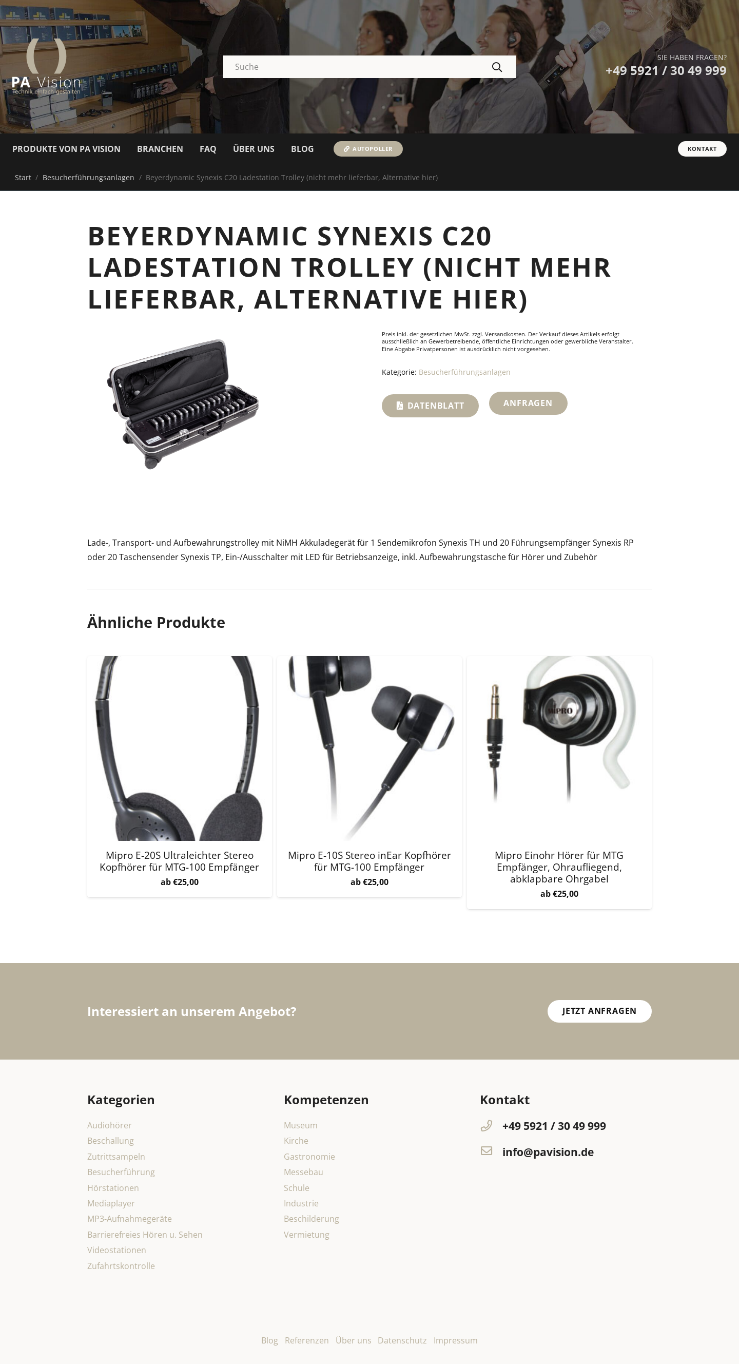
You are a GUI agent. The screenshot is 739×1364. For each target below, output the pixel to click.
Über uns (354, 1340)
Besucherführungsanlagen (88, 177)
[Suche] (369, 67)
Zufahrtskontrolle (121, 1266)
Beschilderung (311, 1218)
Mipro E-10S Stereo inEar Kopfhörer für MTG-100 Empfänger (369, 861)
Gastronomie (309, 1156)
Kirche (296, 1140)
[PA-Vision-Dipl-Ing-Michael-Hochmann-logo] (46, 67)
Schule (296, 1188)
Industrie (301, 1203)
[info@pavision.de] (491, 1152)
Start (23, 177)
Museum (301, 1125)
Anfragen (527, 403)
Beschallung (110, 1140)
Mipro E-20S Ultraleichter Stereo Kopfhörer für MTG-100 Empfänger (179, 861)
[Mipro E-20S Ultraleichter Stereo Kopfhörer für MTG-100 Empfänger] (179, 663)
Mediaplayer (111, 1203)
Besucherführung (121, 1172)
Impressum (456, 1340)
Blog (269, 1340)
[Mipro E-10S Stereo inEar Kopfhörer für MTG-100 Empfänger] (369, 663)
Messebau (303, 1172)
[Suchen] (497, 66)
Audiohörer (109, 1125)
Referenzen (307, 1340)
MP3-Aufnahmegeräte (129, 1218)
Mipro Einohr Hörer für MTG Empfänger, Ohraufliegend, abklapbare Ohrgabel (559, 867)
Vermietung (306, 1234)
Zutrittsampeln (116, 1156)
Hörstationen (113, 1188)
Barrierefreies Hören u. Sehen (145, 1234)
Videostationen (116, 1250)
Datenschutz (402, 1340)
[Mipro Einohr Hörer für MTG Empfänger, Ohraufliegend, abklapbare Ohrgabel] (559, 663)
